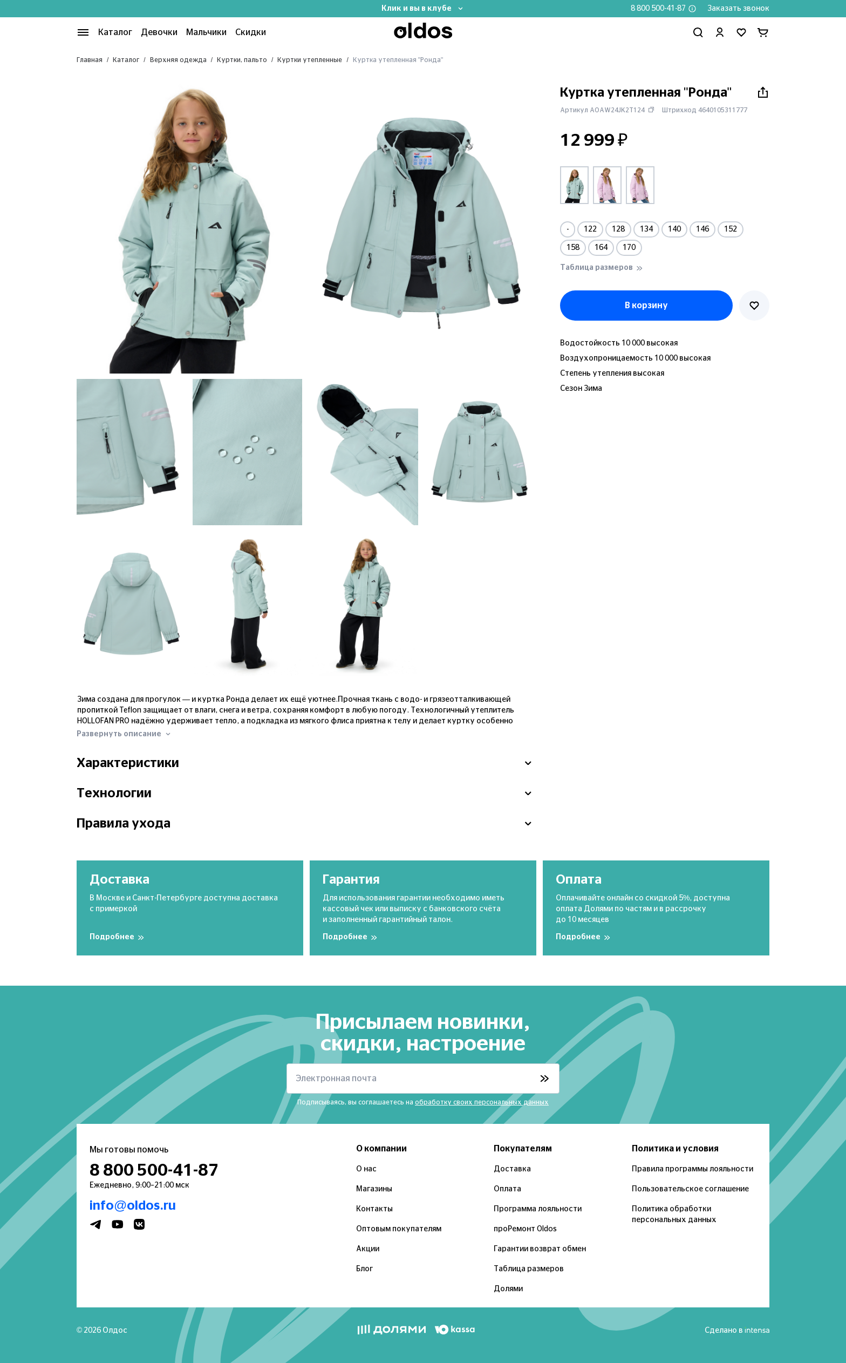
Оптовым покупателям (398, 1229)
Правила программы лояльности (692, 1169)
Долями (508, 1289)
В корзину (646, 305)
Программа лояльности (538, 1209)
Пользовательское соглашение (690, 1189)
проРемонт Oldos (525, 1229)
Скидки (250, 32)
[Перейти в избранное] (741, 32)
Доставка (512, 1169)
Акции (367, 1249)
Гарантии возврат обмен (540, 1249)
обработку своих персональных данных (482, 1102)
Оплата (507, 1189)
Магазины (374, 1189)
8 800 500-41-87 (658, 8)
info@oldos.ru (133, 1205)
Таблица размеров (529, 1269)
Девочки (159, 32)
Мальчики (206, 32)
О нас (366, 1169)
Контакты (374, 1209)
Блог (364, 1269)
